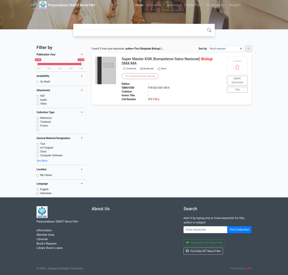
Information (154, 5)
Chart (43, 151)
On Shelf (45, 81)
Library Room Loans (50, 248)
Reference (46, 117)
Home (139, 5)
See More (42, 160)
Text (42, 143)
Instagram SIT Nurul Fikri (204, 242)
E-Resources (192, 5)
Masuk (233, 5)
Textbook (45, 121)
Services (173, 5)
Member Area (45, 234)
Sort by (203, 48)
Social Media (215, 5)
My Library (46, 175)
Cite (237, 89)
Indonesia (45, 193)
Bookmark (148, 68)
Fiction (44, 125)
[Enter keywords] (205, 229)
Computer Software (51, 155)
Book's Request (47, 243)
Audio (43, 99)
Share (161, 68)
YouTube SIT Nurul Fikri (203, 251)
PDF (42, 95)
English (44, 189)
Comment (129, 68)
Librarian (42, 239)
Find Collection (239, 229)
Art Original (46, 147)
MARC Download (237, 80)
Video (43, 103)
